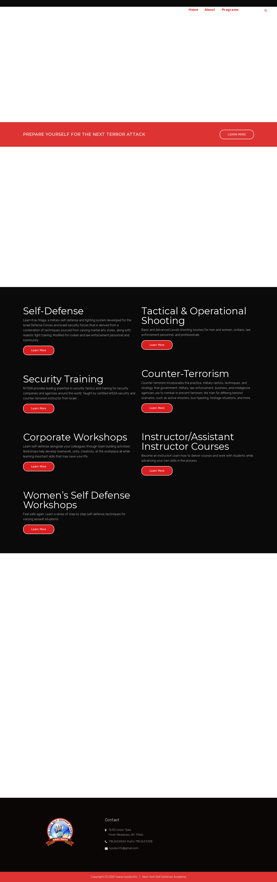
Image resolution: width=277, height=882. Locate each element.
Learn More (38, 350)
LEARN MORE (237, 134)
